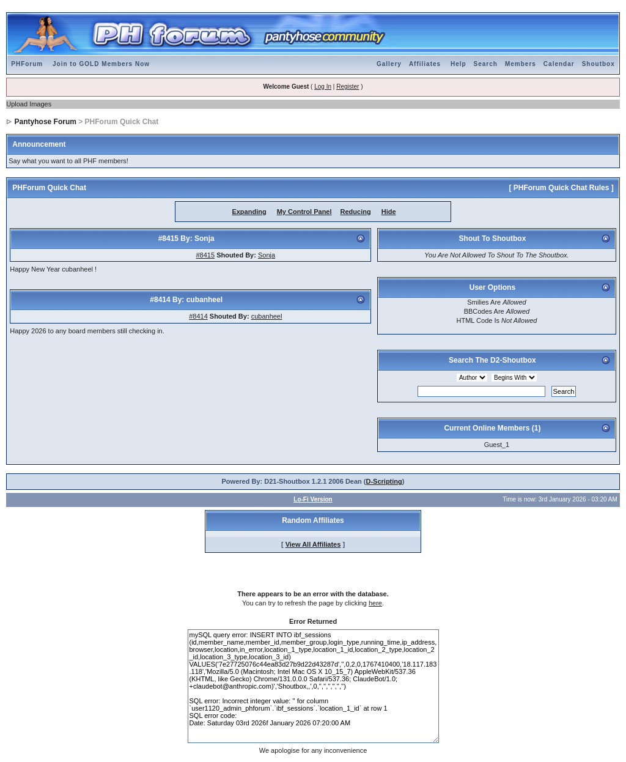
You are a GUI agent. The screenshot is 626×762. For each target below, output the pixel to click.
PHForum (27, 64)
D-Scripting (384, 481)
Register (347, 86)
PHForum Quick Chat (49, 187)
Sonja (266, 255)
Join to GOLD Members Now (101, 64)
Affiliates (425, 64)
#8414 (198, 316)
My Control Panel (304, 211)
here (375, 603)
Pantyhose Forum (45, 121)
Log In (322, 86)
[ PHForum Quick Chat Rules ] (561, 187)
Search (486, 64)
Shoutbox (598, 64)
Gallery (389, 64)
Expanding (249, 211)
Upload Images (28, 104)
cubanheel (266, 316)
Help (458, 64)
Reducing (356, 211)
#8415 (205, 255)
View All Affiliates (313, 544)
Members (520, 64)
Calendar (559, 64)
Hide (388, 211)
